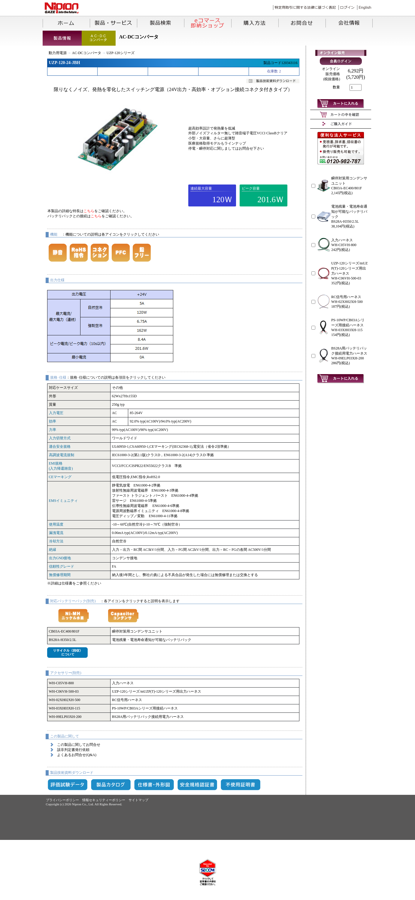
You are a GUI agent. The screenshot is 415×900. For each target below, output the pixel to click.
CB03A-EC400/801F (64, 631)
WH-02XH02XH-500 (64, 700)
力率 (52, 430)
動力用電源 (58, 53)
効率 (52, 421)
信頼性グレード (61, 566)
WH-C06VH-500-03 (64, 691)
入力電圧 (56, 413)
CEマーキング (60, 477)
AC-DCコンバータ (86, 53)
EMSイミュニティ (63, 501)
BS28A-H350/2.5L (63, 640)
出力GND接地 (60, 558)
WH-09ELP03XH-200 (65, 717)
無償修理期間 (60, 575)
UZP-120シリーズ (121, 53)
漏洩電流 (56, 533)
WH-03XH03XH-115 (64, 708)
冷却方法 (56, 541)
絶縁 (52, 550)
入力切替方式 (60, 438)
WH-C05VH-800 (61, 683)
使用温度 (56, 524)
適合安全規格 (60, 446)
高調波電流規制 (61, 455)
